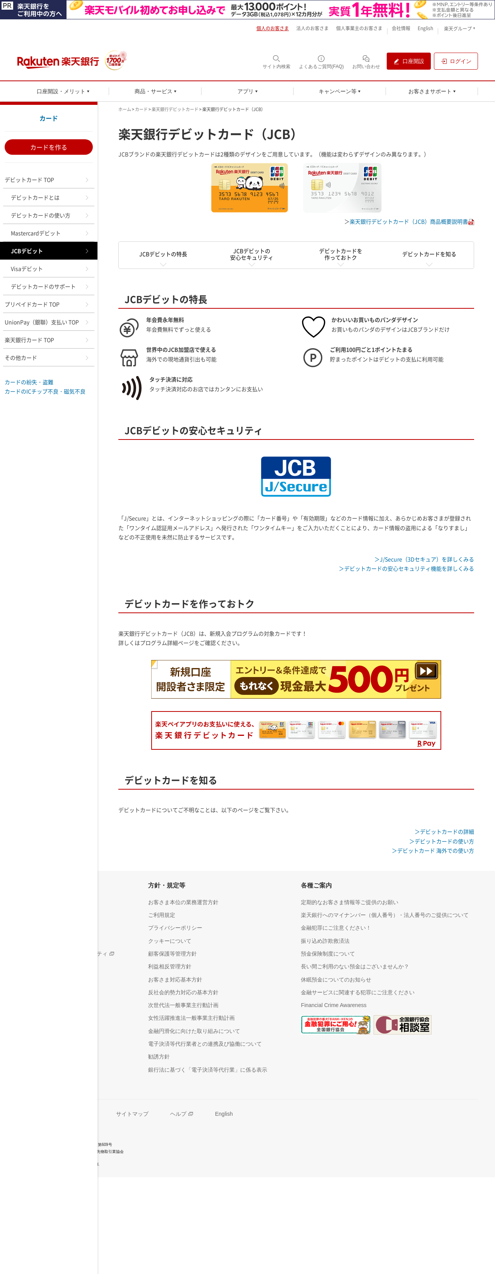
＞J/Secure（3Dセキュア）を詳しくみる (424, 559)
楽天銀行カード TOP (47, 340)
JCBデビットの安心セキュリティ (251, 254)
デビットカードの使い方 (50, 215)
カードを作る (48, 147)
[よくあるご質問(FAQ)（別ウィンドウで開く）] (321, 62)
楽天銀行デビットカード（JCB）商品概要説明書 (409, 221)
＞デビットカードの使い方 (441, 841)
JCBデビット (50, 251)
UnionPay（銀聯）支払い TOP (47, 322)
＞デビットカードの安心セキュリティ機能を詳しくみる (406, 568)
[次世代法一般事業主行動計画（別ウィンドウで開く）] (183, 1005)
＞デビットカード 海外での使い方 (433, 850)
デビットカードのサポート (50, 286)
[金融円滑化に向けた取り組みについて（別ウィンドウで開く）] (194, 1031)
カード (48, 118)
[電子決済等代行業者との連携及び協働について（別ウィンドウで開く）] (205, 1043)
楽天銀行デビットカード (175, 109)
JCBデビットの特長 (163, 254)
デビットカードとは (50, 197)
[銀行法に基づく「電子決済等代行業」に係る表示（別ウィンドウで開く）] (208, 1069)
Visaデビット (50, 268)
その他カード (47, 357)
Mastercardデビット (50, 233)
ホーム (124, 109)
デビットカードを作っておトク (340, 254)
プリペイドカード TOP (47, 304)
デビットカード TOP (47, 179)
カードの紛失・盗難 (29, 382)
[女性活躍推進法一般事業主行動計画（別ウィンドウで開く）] (191, 1018)
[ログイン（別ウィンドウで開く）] (456, 61)
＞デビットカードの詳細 (444, 831)
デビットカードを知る (429, 254)
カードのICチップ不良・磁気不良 (45, 391)
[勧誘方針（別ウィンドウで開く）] (159, 1056)
